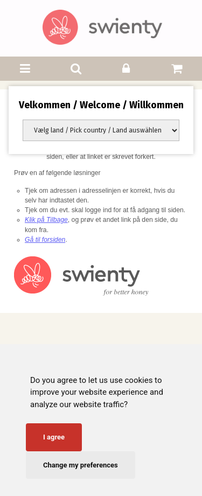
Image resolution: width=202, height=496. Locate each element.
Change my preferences (80, 465)
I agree (54, 437)
